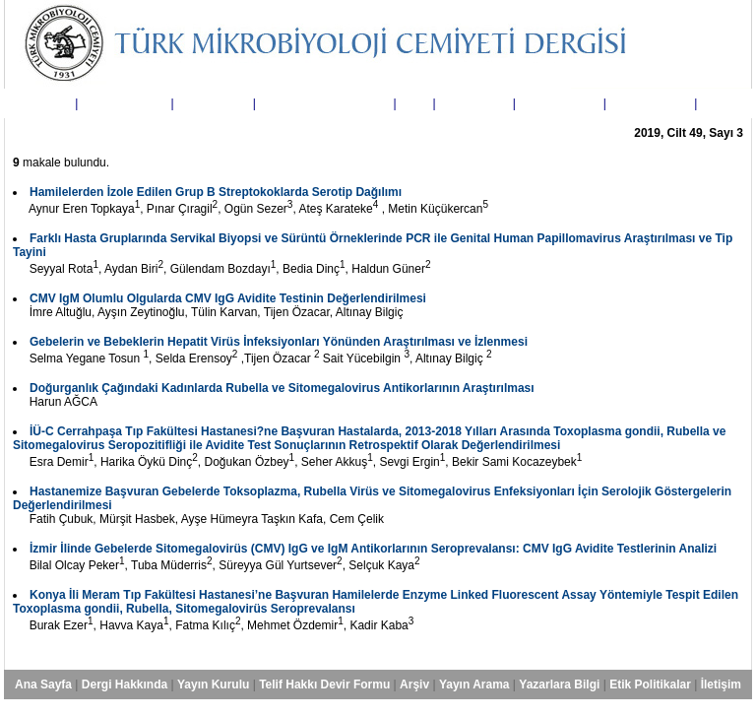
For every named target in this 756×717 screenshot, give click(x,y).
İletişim (721, 103)
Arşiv (414, 103)
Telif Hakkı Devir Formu (324, 103)
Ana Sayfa (43, 103)
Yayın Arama (474, 103)
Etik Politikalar (650, 103)
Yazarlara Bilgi (559, 103)
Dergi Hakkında (124, 103)
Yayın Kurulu (213, 103)
